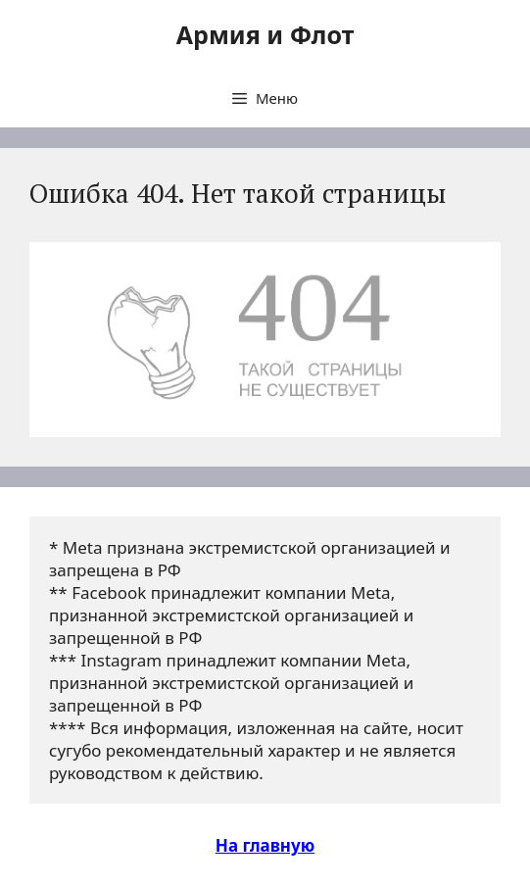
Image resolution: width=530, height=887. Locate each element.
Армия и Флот (265, 34)
